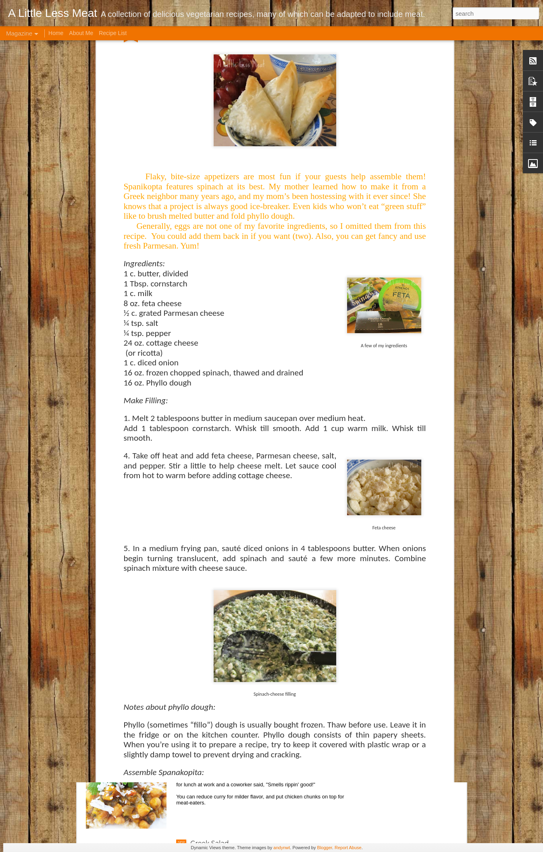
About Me (81, 33)
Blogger (324, 847)
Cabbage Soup (214, 660)
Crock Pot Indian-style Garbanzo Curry (251, 752)
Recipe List (113, 33)
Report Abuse (348, 847)
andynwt (281, 847)
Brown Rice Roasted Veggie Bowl (244, 569)
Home (55, 33)
